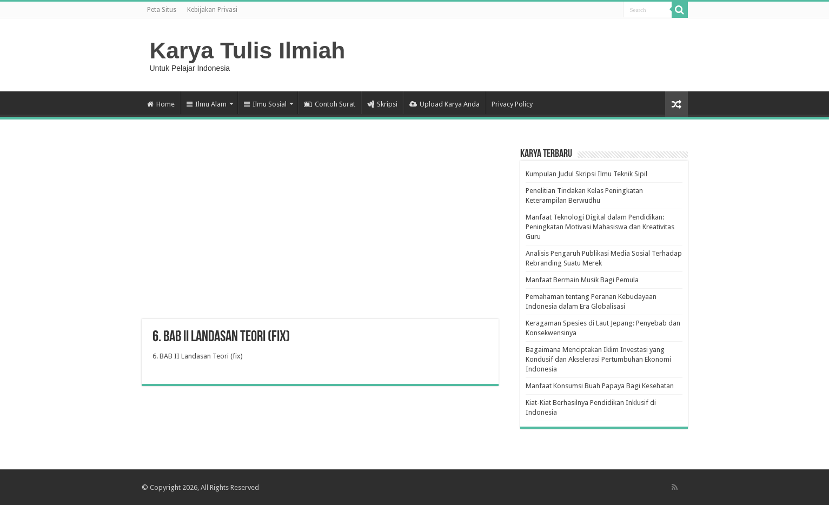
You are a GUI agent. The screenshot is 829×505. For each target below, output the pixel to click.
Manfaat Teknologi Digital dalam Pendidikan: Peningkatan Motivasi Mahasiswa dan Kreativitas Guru (600, 227)
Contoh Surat (329, 104)
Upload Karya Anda (444, 104)
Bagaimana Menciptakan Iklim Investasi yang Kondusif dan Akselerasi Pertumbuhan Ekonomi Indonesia (598, 359)
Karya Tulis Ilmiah (248, 50)
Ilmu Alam (207, 104)
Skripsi (382, 104)
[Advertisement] (320, 232)
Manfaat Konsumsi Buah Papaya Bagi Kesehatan (600, 386)
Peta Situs (161, 10)
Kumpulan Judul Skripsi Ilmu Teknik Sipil (586, 174)
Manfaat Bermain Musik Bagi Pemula (582, 280)
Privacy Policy (512, 104)
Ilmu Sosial (265, 104)
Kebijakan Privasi (212, 10)
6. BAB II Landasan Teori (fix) (197, 356)
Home (161, 104)
